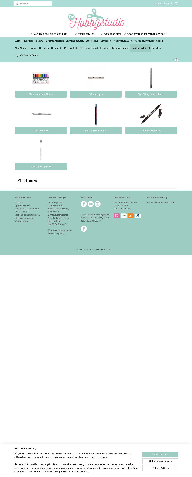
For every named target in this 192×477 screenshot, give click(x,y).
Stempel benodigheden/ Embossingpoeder (105, 48)
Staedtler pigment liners (151, 94)
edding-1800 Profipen (96, 130)
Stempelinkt (71, 48)
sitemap (107, 249)
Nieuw (39, 40)
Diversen (106, 40)
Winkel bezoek (22, 221)
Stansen (44, 48)
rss (114, 249)
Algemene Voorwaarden (27, 208)
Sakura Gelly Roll (41, 166)
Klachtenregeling (24, 218)
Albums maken (75, 40)
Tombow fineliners (151, 130)
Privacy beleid (22, 211)
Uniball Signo (41, 130)
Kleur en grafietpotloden (149, 40)
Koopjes (28, 40)
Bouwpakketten (54, 40)
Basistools (92, 40)
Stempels (56, 48)
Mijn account (164, 3)
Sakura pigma (95, 94)
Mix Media (21, 48)
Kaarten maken (123, 40)
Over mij (19, 202)
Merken (157, 48)
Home (18, 40)
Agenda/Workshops (26, 55)
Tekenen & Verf (140, 48)
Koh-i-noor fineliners (41, 94)
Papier (33, 48)
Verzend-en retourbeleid (27, 215)
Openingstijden (22, 205)
